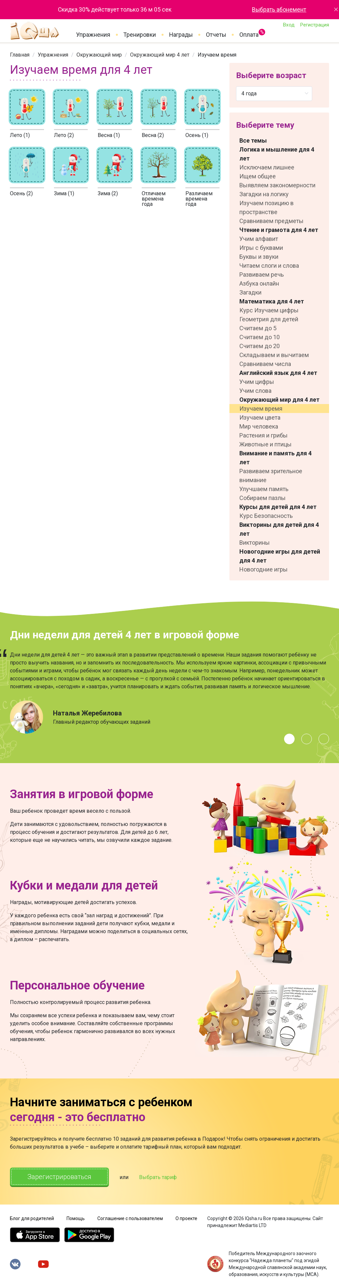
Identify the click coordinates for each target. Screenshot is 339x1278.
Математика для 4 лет (271, 301)
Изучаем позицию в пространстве (266, 207)
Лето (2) (64, 135)
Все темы (253, 140)
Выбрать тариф (158, 1177)
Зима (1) (64, 193)
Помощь (76, 1218)
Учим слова (255, 390)
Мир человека (258, 426)
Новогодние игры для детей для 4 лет (279, 556)
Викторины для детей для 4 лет (279, 529)
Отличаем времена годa (154, 198)
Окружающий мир (99, 55)
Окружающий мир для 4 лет (279, 399)
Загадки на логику (264, 194)
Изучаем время (260, 408)
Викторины (254, 542)
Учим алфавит (258, 238)
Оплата (249, 33)
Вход (289, 25)
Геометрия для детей (268, 319)
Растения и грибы (263, 435)
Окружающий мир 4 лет (159, 55)
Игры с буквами (261, 247)
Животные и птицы (265, 444)
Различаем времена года (199, 198)
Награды (181, 34)
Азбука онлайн (259, 283)
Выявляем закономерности (277, 185)
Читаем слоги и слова (269, 265)
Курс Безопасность (266, 515)
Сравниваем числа (265, 363)
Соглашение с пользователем (130, 1218)
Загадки (250, 292)
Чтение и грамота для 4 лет (278, 229)
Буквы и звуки (258, 256)
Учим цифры (256, 381)
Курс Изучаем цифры (269, 310)
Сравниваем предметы (271, 220)
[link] (19, 55)
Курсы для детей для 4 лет (277, 506)
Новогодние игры (263, 569)
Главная (19, 55)
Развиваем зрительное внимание (270, 475)
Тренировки (139, 34)
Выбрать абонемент (279, 9)
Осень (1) (196, 135)
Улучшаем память (263, 488)
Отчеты (216, 34)
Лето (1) (20, 135)
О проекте (186, 1218)
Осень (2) (21, 193)
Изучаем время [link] (217, 55)
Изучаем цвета (259, 417)
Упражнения (93, 34)
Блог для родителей (32, 1218)
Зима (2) (108, 193)
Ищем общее (257, 176)
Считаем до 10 (259, 337)
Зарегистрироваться (59, 1177)
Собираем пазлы (262, 497)
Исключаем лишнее (266, 167)
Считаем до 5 (257, 328)
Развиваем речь (261, 274)
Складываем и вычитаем (274, 354)
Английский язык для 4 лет (278, 372)
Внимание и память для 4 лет (275, 458)
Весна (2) (153, 135)
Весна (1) (109, 135)
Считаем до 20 (259, 345)
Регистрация (314, 25)
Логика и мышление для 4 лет (276, 154)
